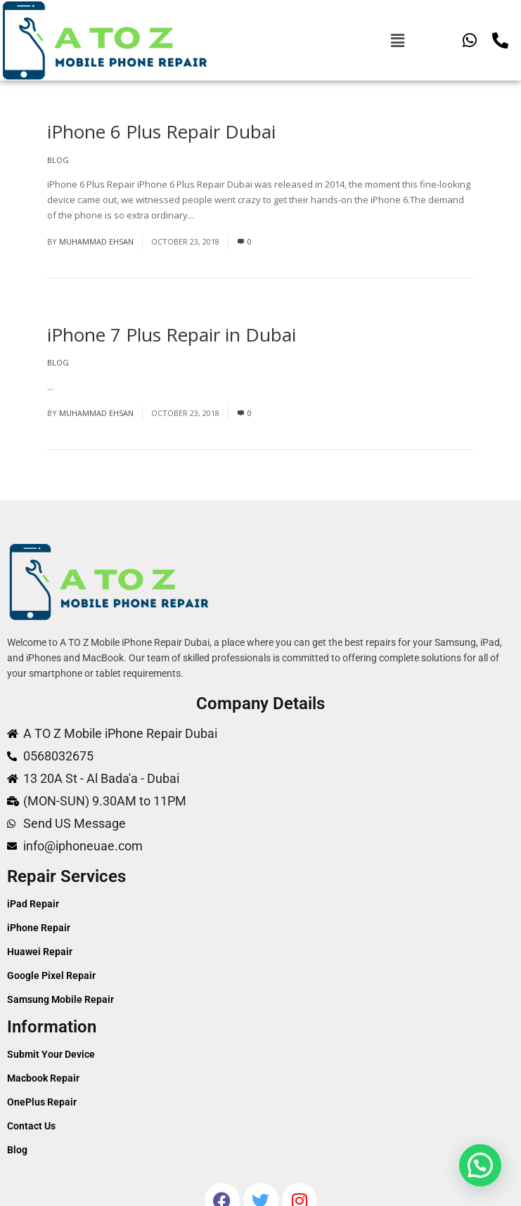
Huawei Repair (39, 951)
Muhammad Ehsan (96, 241)
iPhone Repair (38, 927)
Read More (219, 215)
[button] (397, 40)
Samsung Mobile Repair (60, 999)
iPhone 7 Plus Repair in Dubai (171, 334)
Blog (58, 160)
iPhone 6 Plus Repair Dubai (161, 131)
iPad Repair (33, 903)
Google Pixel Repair (51, 975)
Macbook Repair (43, 1078)
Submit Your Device (51, 1054)
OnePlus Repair (42, 1102)
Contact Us (31, 1126)
